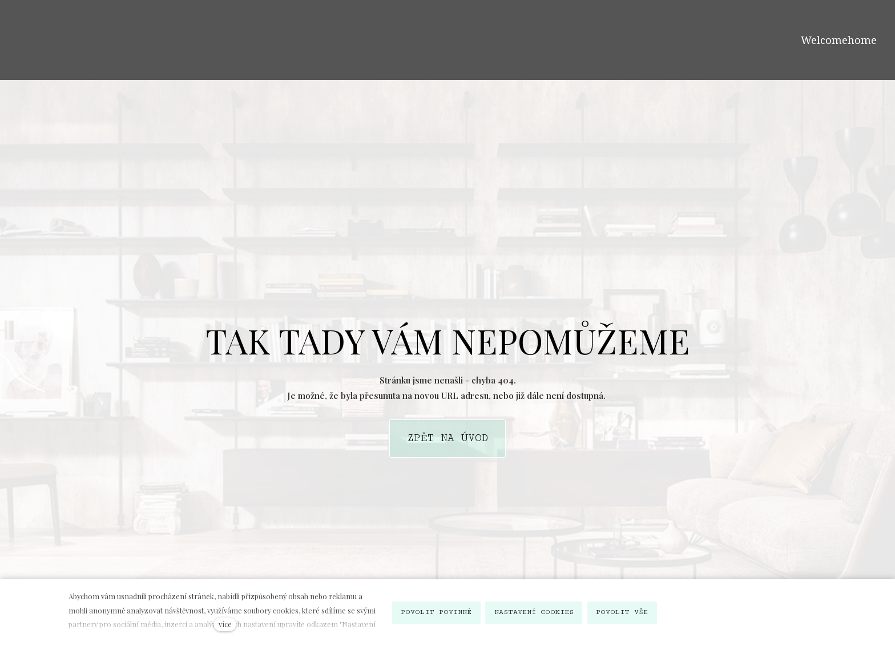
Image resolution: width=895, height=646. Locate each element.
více (225, 624)
